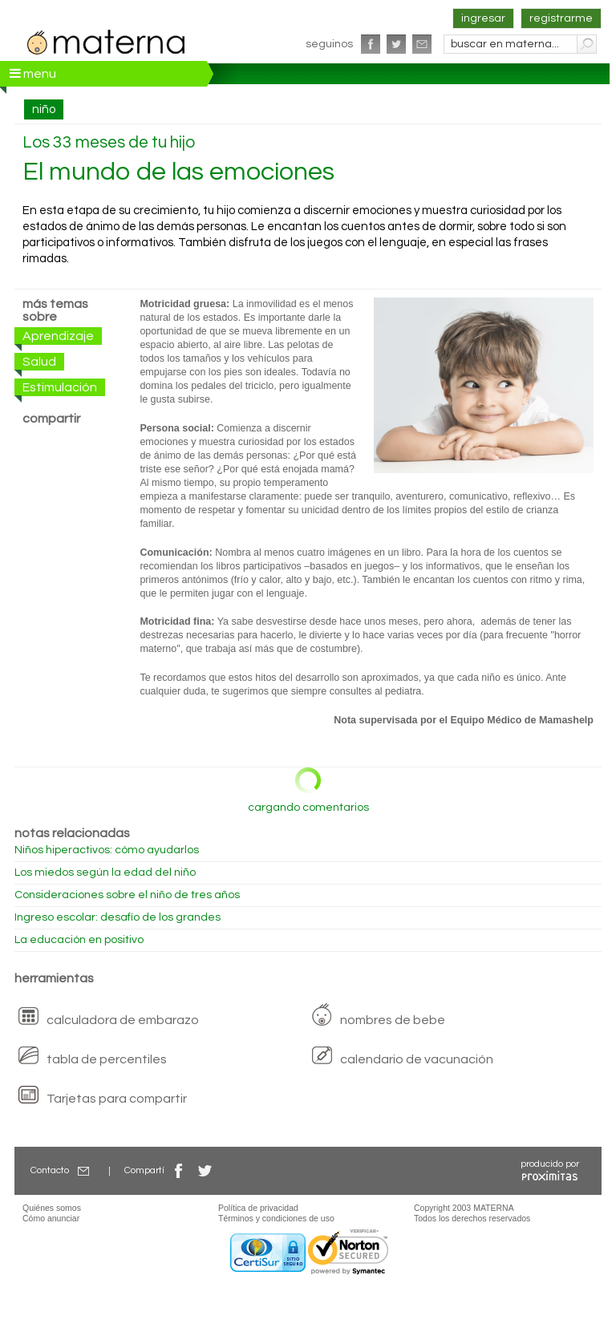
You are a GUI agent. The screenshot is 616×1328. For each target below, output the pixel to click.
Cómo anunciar (50, 1218)
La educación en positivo (79, 939)
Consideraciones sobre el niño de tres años (127, 895)
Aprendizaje (58, 336)
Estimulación (59, 387)
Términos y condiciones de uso (276, 1218)
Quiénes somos (51, 1208)
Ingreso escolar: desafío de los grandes (117, 917)
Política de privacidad (258, 1208)
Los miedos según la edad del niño (105, 872)
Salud (39, 361)
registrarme (561, 18)
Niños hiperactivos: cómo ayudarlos (106, 850)
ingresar (483, 18)
